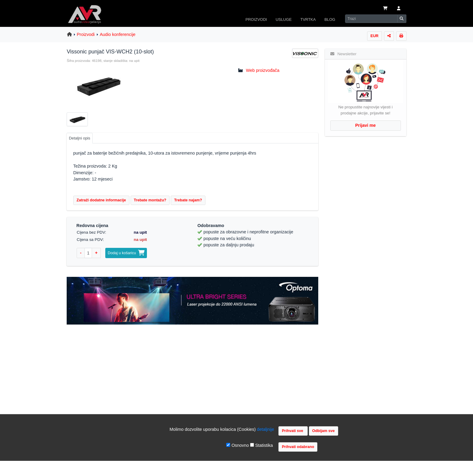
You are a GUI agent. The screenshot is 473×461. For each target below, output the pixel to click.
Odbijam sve (323, 431)
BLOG (329, 19)
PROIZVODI (256, 19)
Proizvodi (86, 34)
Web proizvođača (262, 70)
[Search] (371, 18)
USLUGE (284, 19)
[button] (398, 8)
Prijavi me (365, 125)
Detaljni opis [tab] (79, 138)
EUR (374, 36)
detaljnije (265, 429)
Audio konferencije (117, 34)
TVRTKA (308, 19)
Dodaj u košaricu (126, 253)
